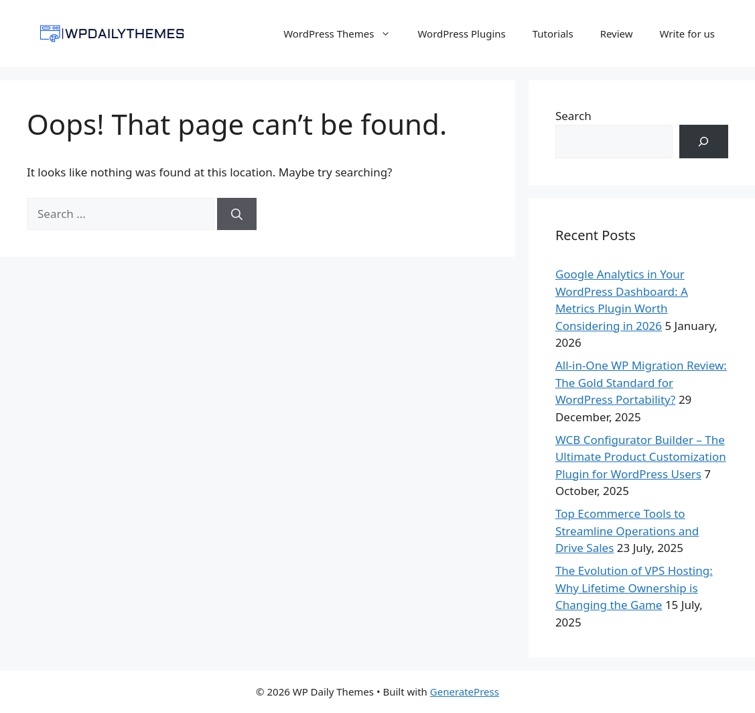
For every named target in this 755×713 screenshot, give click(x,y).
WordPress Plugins (461, 33)
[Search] (237, 214)
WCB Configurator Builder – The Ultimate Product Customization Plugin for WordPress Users (640, 457)
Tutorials (553, 33)
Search (573, 115)
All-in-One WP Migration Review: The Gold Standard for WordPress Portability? (641, 382)
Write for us (687, 33)
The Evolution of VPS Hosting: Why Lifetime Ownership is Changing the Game (634, 587)
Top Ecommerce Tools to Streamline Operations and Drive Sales (627, 530)
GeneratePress (464, 691)
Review (616, 33)
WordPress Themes (343, 33)
